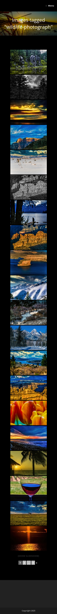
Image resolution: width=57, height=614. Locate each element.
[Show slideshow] (28, 556)
